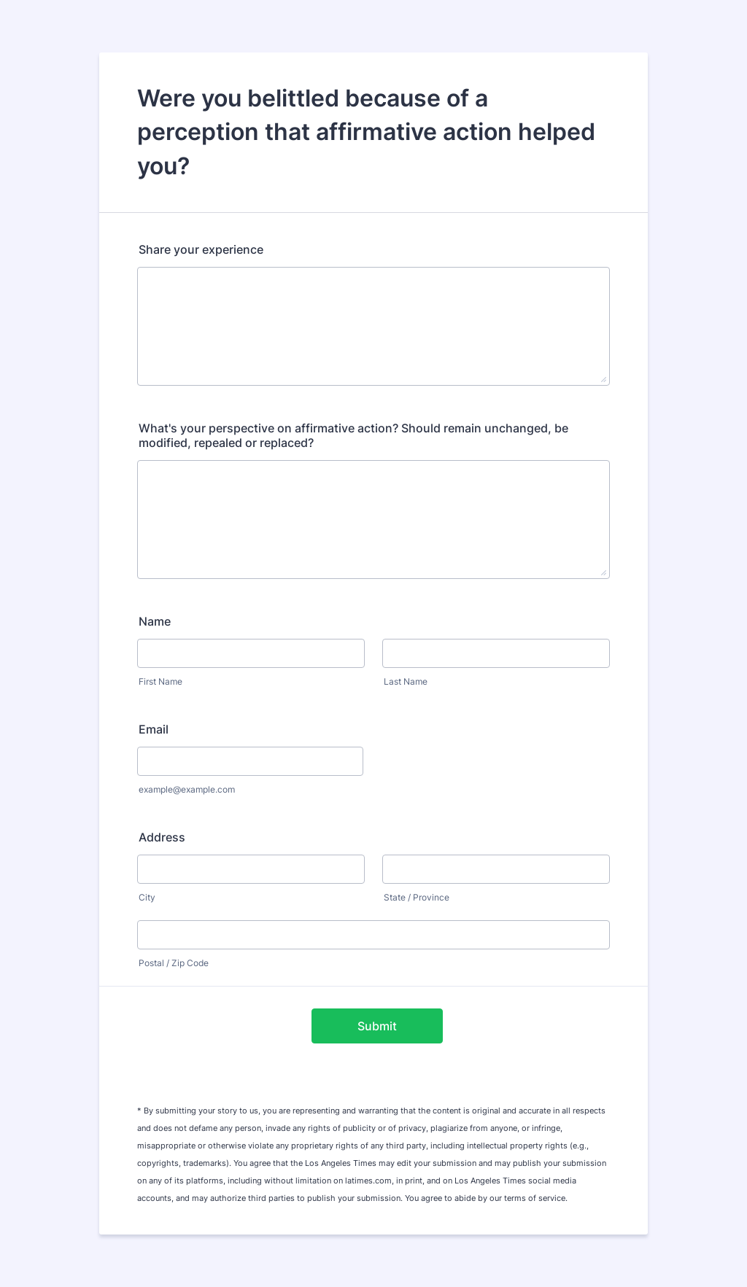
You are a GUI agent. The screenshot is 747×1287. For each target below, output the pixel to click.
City (147, 897)
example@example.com (187, 789)
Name (155, 621)
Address (162, 837)
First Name (160, 681)
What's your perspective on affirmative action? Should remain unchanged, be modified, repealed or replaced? (353, 435)
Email (154, 729)
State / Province (416, 897)
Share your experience (201, 249)
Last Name (405, 681)
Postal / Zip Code (174, 962)
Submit (377, 1026)
